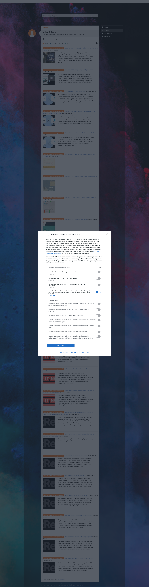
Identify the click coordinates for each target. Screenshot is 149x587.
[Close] (107, 235)
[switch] (98, 272)
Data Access (74, 352)
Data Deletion (64, 352)
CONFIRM (60, 345)
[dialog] (74, 293)
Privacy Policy (85, 352)
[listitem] (74, 268)
